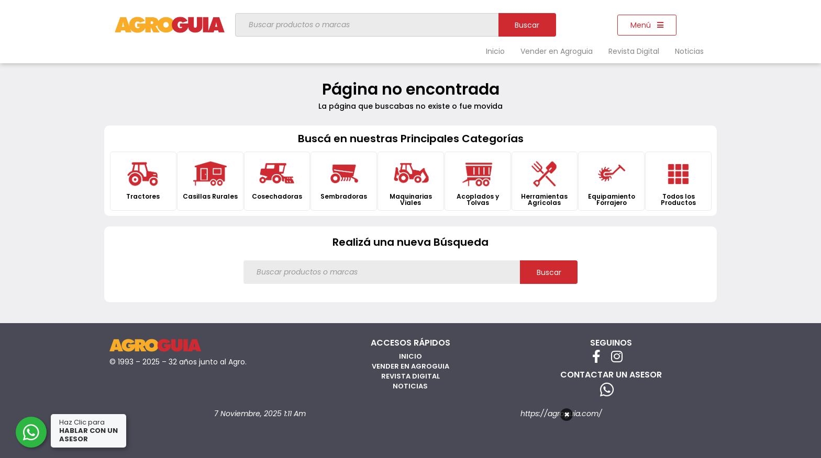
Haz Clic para (88, 430)
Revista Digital (633, 51)
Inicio (495, 51)
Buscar (527, 25)
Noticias (689, 51)
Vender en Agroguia (556, 51)
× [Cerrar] (567, 414)
